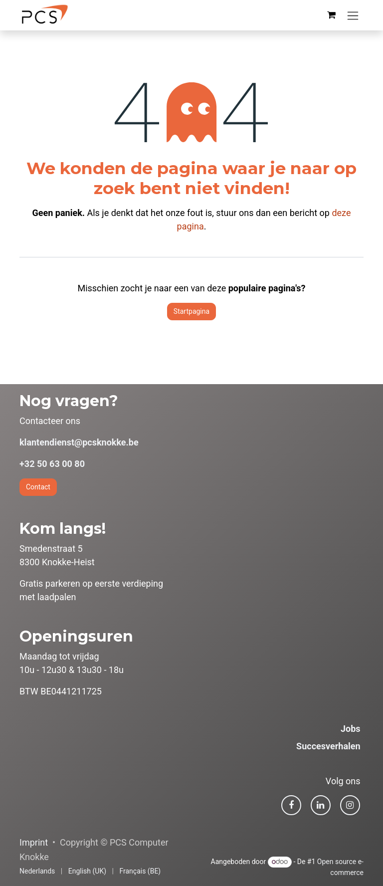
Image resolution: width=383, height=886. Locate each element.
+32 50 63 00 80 (52, 463)
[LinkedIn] (321, 805)
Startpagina (191, 311)
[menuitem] (37, 871)
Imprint (33, 842)
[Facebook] (291, 805)
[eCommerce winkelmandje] (331, 15)
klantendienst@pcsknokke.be (79, 442)
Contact (38, 487)
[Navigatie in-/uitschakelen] (353, 15)
